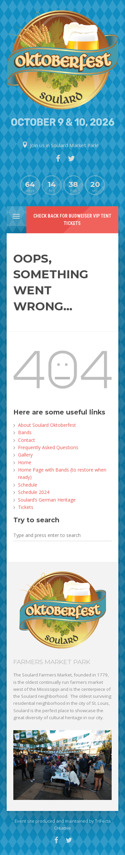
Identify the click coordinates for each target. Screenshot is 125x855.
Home (24, 462)
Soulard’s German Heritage (47, 500)
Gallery (25, 455)
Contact (26, 440)
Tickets (25, 507)
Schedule (27, 485)
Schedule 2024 (33, 492)
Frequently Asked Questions (48, 447)
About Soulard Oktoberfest (47, 425)
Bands (25, 432)
